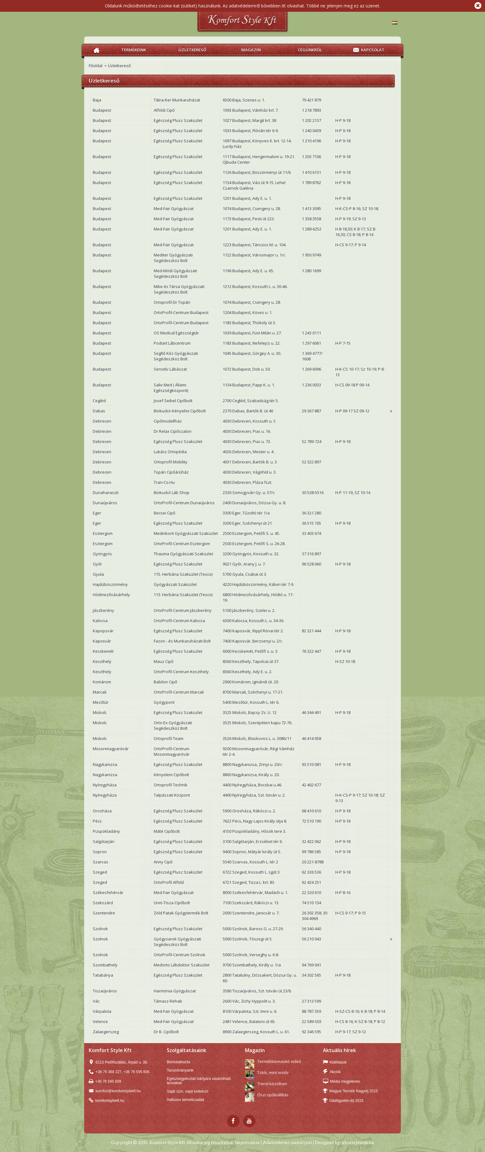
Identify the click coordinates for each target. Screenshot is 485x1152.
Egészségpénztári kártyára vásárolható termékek (199, 1081)
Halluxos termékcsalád (185, 1100)
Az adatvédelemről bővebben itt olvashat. (264, 6)
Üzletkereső (119, 65)
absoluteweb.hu (358, 1142)
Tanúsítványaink (180, 1070)
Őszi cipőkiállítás (273, 1095)
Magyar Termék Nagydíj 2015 (350, 1091)
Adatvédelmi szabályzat (287, 1142)
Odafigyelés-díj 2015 (343, 1100)
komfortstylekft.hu (106, 1100)
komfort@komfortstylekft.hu (115, 1091)
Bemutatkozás (178, 1062)
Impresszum (247, 1142)
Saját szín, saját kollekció (187, 1091)
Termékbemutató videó (279, 1061)
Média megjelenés (341, 1081)
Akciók (332, 1072)
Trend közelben (272, 1083)
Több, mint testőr (273, 1072)
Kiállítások (335, 1062)
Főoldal (95, 65)
